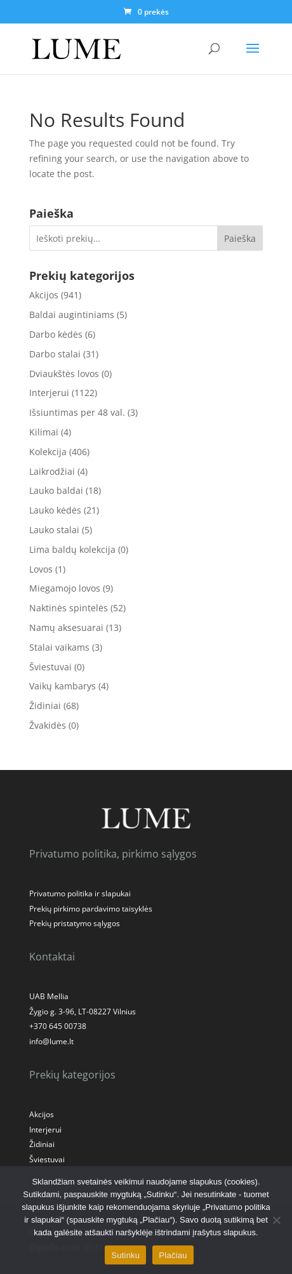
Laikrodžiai (52, 471)
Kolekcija (48, 452)
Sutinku (125, 1255)
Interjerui (49, 393)
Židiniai (45, 706)
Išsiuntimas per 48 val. (77, 412)
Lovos (41, 569)
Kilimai (43, 432)
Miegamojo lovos (64, 588)
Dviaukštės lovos (64, 374)
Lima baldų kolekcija (72, 549)
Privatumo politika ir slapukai (80, 893)
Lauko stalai (54, 530)
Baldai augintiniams (71, 315)
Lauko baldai (56, 490)
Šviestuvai (50, 667)
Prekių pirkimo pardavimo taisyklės (90, 908)
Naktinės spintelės (68, 608)
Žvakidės (47, 725)
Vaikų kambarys (62, 686)
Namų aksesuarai (66, 627)
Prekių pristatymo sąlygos (74, 923)
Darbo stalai (55, 354)
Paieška (240, 238)
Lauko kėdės (55, 510)
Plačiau (173, 1255)
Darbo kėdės (56, 334)
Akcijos (43, 295)
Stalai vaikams (59, 647)
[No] (276, 1220)
